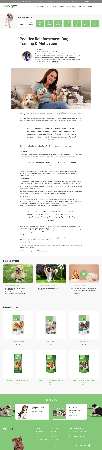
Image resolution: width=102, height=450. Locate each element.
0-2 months (31, 23)
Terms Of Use (67, 446)
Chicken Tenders (56, 226)
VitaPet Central (71, 6)
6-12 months (58, 23)
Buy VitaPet (82, 6)
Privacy (60, 446)
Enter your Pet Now (74, 415)
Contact (90, 6)
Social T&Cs (54, 428)
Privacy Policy (68, 1)
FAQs (37, 436)
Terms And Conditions (78, 1)
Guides (54, 285)
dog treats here (43, 251)
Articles (38, 428)
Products (61, 6)
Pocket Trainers (59, 186)
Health (75, 285)
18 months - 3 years (77, 23)
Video (83, 285)
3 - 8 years (85, 23)
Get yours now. (36, 416)
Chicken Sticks (72, 203)
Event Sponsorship (41, 439)
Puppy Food (54, 434)
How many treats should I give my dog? (85, 288)
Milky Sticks (63, 203)
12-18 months (67, 23)
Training (22, 34)
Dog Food (53, 431)
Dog (48, 6)
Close (87, 1)
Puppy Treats (54, 439)
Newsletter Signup (80, 436)
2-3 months (40, 23)
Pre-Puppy (22, 23)
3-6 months (49, 23)
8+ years (94, 23)
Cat (54, 6)
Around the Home (14, 285)
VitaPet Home (39, 6)
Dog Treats (54, 436)
